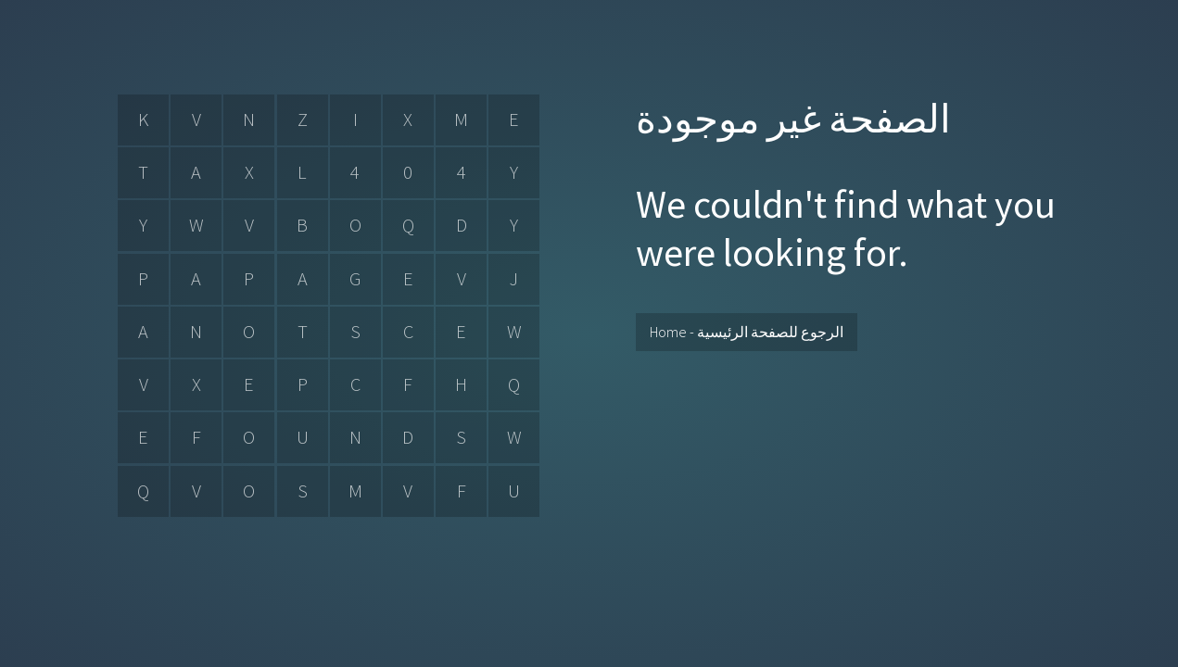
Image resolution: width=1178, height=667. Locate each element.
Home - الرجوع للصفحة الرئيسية (746, 331)
